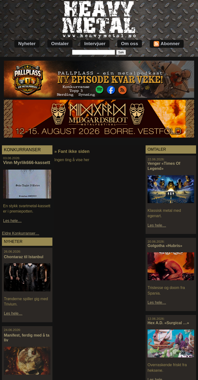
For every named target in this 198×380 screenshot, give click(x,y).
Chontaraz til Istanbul (23, 257)
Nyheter (26, 43)
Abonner (167, 44)
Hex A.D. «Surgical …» (168, 323)
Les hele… (12, 221)
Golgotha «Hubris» (165, 246)
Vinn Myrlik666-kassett (26, 162)
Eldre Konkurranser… (20, 233)
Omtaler (60, 43)
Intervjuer (94, 43)
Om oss (129, 43)
